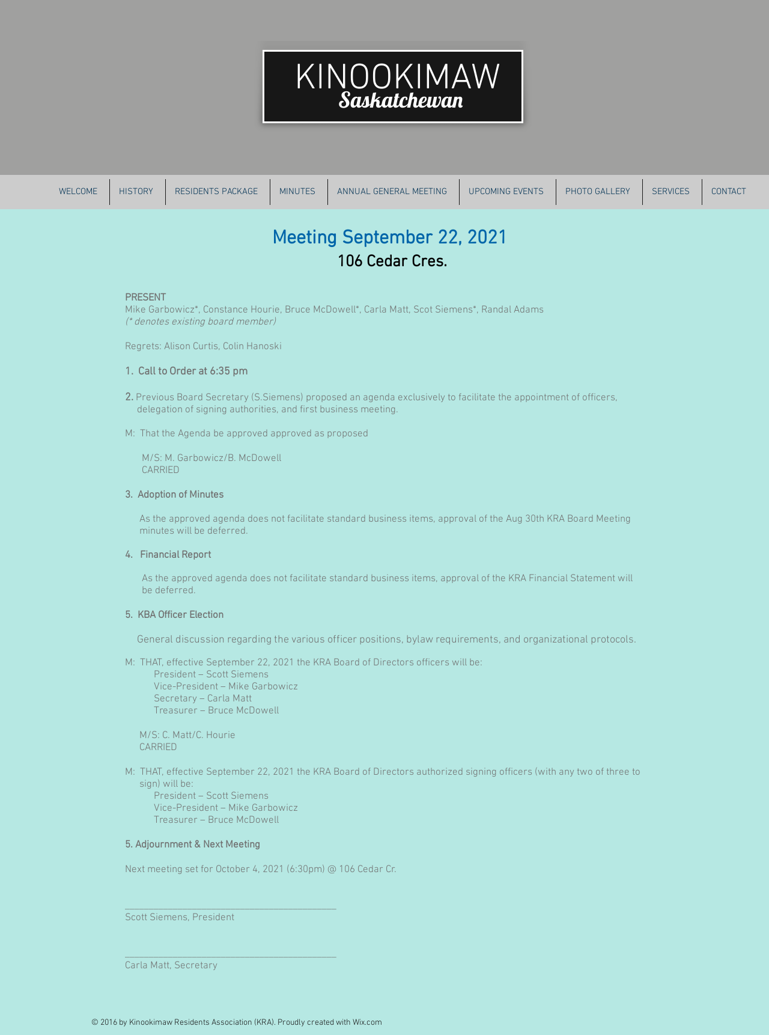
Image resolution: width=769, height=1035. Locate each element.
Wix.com (367, 1023)
